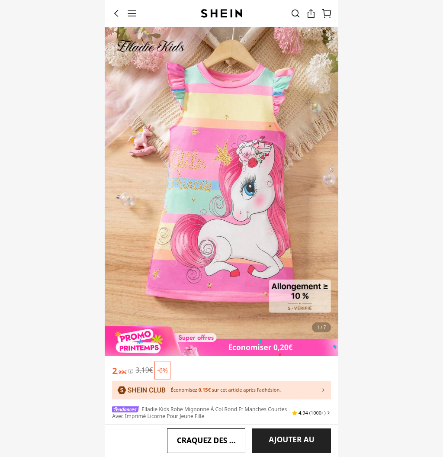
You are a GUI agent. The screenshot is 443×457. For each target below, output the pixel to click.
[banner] (221, 183)
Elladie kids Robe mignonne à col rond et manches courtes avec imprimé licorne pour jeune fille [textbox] (199, 389)
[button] (311, 389)
